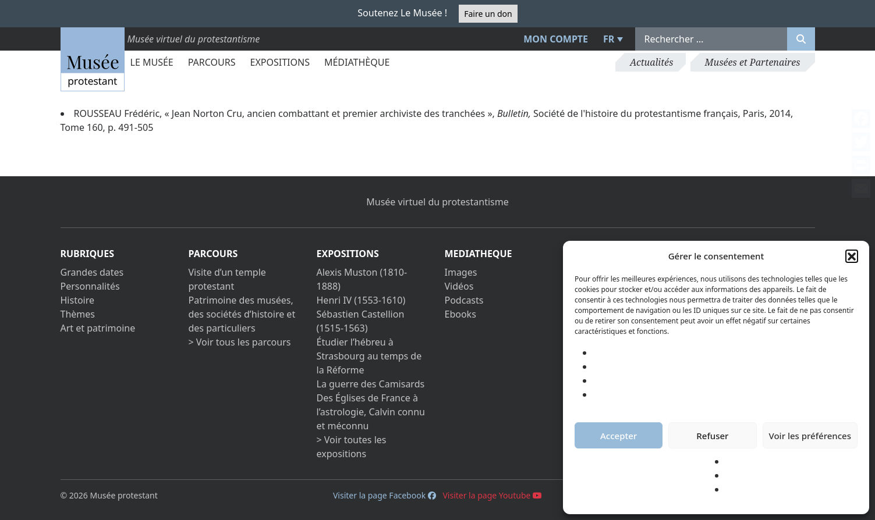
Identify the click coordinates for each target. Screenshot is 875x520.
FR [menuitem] (608, 39)
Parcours (212, 62)
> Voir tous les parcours (240, 342)
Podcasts (464, 300)
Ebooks (460, 314)
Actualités (651, 62)
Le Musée (151, 62)
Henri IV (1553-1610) (361, 300)
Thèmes (78, 314)
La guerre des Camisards (371, 383)
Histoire (78, 300)
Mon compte (555, 39)
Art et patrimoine (98, 328)
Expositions (280, 62)
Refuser (712, 435)
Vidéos (459, 286)
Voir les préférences (810, 435)
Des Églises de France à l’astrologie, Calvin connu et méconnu (371, 411)
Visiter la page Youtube (492, 495)
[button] (852, 256)
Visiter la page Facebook (384, 495)
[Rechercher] (801, 39)
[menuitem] (611, 39)
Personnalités (90, 286)
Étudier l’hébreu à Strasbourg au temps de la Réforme (369, 356)
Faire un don (488, 13)
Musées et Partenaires (752, 62)
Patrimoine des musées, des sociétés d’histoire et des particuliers (242, 314)
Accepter (618, 435)
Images (461, 272)
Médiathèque (356, 62)
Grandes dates (92, 272)
